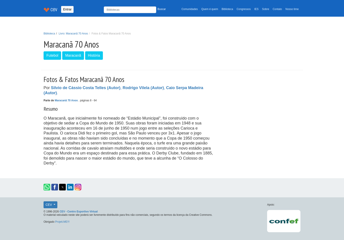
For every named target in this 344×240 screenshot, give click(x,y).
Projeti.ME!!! (62, 221)
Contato (277, 9)
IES (256, 9)
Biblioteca (227, 9)
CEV (49, 204)
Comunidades (190, 9)
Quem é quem (209, 9)
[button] (47, 187)
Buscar (162, 9)
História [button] (94, 55)
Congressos (244, 9)
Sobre (265, 9)
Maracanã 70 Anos (66, 100)
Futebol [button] (52, 55)
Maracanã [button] (73, 55)
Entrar (67, 9)
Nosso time (292, 9)
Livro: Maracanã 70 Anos (73, 33)
